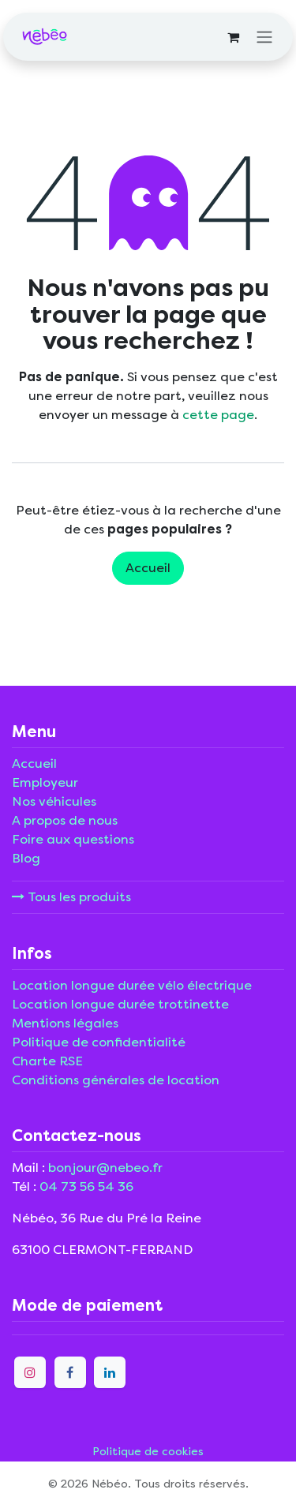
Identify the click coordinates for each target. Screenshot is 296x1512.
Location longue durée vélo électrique (132, 985)
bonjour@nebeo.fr (105, 1167)
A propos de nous (65, 820)
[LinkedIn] (110, 1372)
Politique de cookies (148, 1451)
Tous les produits (71, 896)
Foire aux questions (73, 839)
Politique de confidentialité (98, 1042)
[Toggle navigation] (264, 37)
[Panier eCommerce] (233, 37)
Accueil (148, 567)
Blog (26, 858)
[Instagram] (30, 1372)
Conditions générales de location (115, 1079)
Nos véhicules (54, 801)
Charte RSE (47, 1061)
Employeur (45, 782)
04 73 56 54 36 (86, 1186)
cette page (218, 414)
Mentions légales (65, 1023)
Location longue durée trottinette (120, 1004)
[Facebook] (70, 1372)
